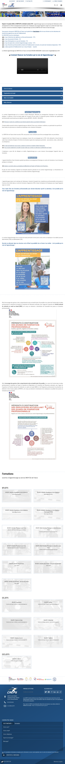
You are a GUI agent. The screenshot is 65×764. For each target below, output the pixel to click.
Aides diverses (8, 102)
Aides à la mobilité (8, 98)
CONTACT (12, 1)
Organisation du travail (9, 93)
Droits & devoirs (8, 88)
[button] (2, 761)
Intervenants (47, 1)
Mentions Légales (58, 761)
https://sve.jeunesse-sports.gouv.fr (40, 705)
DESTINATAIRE (7, 723)
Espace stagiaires (57, 1)
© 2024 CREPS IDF (6, 761)
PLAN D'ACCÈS (20, 1)
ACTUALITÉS (29, 1)
